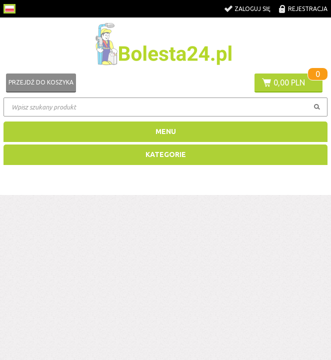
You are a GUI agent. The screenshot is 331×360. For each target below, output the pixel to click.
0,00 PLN (289, 82)
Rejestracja (308, 9)
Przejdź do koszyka (41, 82)
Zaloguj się (252, 9)
